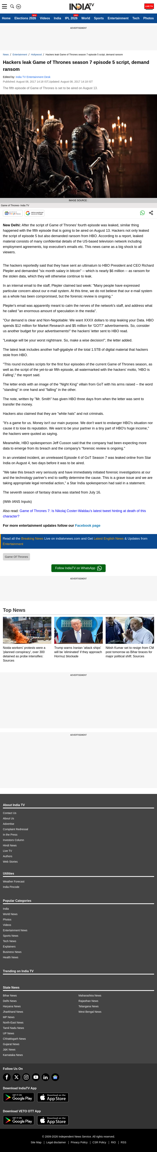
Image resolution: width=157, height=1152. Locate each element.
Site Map (36, 1142)
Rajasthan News (88, 1000)
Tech (135, 18)
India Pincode (11, 886)
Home (6, 18)
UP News (8, 1033)
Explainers (9, 946)
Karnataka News (13, 1054)
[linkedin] (45, 1077)
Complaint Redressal (15, 829)
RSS (123, 1142)
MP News (9, 1017)
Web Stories (10, 861)
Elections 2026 (25, 18)
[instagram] (26, 1077)
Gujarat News (11, 1044)
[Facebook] (7, 1077)
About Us (8, 818)
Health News (10, 957)
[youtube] (36, 1077)
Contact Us (9, 813)
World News (10, 914)
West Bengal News (89, 1011)
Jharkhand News (13, 1011)
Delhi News (10, 1000)
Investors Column (13, 840)
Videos (45, 18)
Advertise (8, 823)
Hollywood (36, 54)
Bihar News (10, 995)
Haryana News (12, 1006)
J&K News (9, 1049)
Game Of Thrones (16, 556)
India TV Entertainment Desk (33, 77)
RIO (113, 1142)
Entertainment (118, 18)
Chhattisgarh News (14, 1038)
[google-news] (55, 1077)
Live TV (7, 850)
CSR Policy (99, 1142)
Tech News (9, 941)
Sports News (10, 935)
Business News (12, 951)
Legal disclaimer (56, 1142)
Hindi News (10, 845)
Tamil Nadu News (13, 1027)
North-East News (13, 1022)
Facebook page (87, 525)
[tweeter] (16, 1077)
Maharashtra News (89, 995)
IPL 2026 (71, 18)
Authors (7, 856)
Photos (148, 18)
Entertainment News (15, 930)
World (85, 18)
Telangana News (88, 1006)
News (6, 54)
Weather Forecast (13, 881)
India (57, 18)
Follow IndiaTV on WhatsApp (78, 568)
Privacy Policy (79, 1142)
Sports (99, 18)
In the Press (10, 834)
